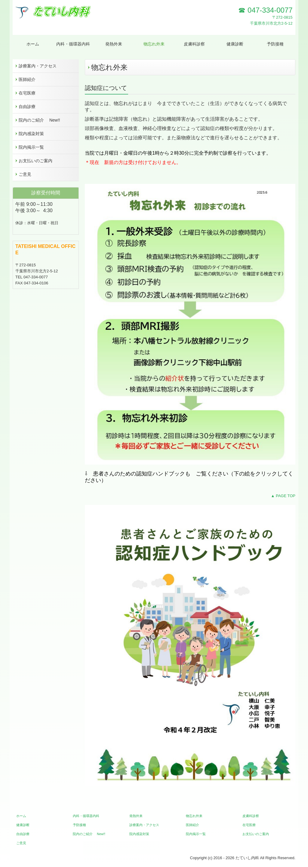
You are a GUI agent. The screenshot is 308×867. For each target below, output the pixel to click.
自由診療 (27, 106)
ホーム (32, 44)
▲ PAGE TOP (283, 496)
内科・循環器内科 (74, 44)
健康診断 (234, 44)
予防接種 (275, 44)
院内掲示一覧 (31, 147)
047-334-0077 (270, 10)
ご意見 (25, 174)
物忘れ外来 (154, 44)
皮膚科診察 (194, 44)
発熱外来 (113, 44)
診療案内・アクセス (38, 65)
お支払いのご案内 (35, 160)
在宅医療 (27, 93)
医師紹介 (27, 79)
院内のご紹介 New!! (39, 120)
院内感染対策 (31, 133)
